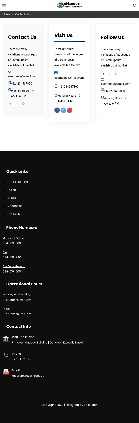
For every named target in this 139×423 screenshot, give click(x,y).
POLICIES (14, 214)
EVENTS (13, 190)
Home (6, 14)
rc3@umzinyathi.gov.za (28, 376)
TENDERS (14, 198)
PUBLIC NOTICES (19, 182)
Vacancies (15, 206)
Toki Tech (91, 405)
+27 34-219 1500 (23, 359)
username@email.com (22, 76)
